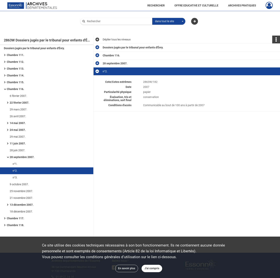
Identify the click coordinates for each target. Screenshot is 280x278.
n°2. (15, 170)
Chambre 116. (15, 89)
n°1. (15, 163)
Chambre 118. (15, 225)
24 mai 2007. (18, 129)
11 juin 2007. (18, 143)
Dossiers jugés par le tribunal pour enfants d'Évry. (34, 48)
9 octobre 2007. (19, 184)
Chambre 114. (15, 75)
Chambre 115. (15, 82)
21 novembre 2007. (21, 197)
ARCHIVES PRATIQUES (242, 5)
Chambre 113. (15, 68)
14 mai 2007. (18, 123)
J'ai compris (151, 268)
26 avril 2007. (18, 116)
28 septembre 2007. (22, 157)
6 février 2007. (18, 95)
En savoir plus (126, 268)
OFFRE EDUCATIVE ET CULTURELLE (196, 5)
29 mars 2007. (18, 109)
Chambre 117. (15, 218)
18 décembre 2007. (21, 211)
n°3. (15, 177)
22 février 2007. (19, 102)
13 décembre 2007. (21, 204)
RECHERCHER (156, 5)
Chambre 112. (15, 61)
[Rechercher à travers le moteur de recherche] (118, 21)
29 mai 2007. (17, 136)
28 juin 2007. (17, 150)
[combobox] (168, 21)
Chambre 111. (15, 55)
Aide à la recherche (94, 27)
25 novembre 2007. (21, 191)
